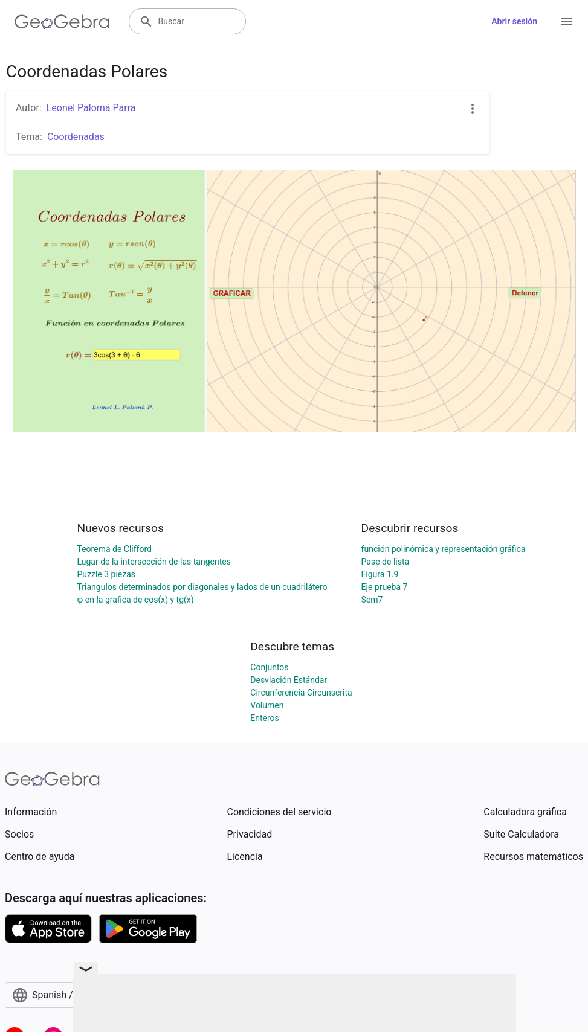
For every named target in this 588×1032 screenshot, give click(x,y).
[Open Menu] (566, 21)
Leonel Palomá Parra (91, 108)
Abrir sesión (514, 21)
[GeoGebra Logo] (62, 21)
